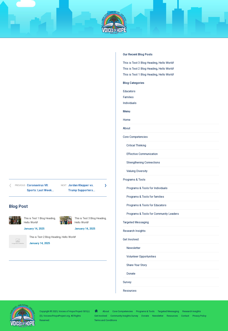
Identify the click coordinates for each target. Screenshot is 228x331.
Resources (129, 290)
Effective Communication (142, 154)
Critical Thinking (136, 145)
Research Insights (134, 231)
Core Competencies (135, 137)
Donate (130, 273)
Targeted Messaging (136, 222)
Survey (127, 282)
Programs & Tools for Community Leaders (152, 213)
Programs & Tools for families (145, 196)
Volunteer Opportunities (141, 256)
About (126, 128)
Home (126, 119)
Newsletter (133, 248)
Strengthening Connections (143, 162)
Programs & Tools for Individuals (146, 188)
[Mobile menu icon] (12, 22)
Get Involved (131, 239)
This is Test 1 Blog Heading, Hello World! (148, 74)
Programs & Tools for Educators (146, 205)
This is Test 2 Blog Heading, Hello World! (148, 68)
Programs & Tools (134, 179)
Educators (129, 91)
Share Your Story (136, 265)
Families (128, 97)
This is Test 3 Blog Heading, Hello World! (148, 62)
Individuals (129, 103)
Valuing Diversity (136, 171)
